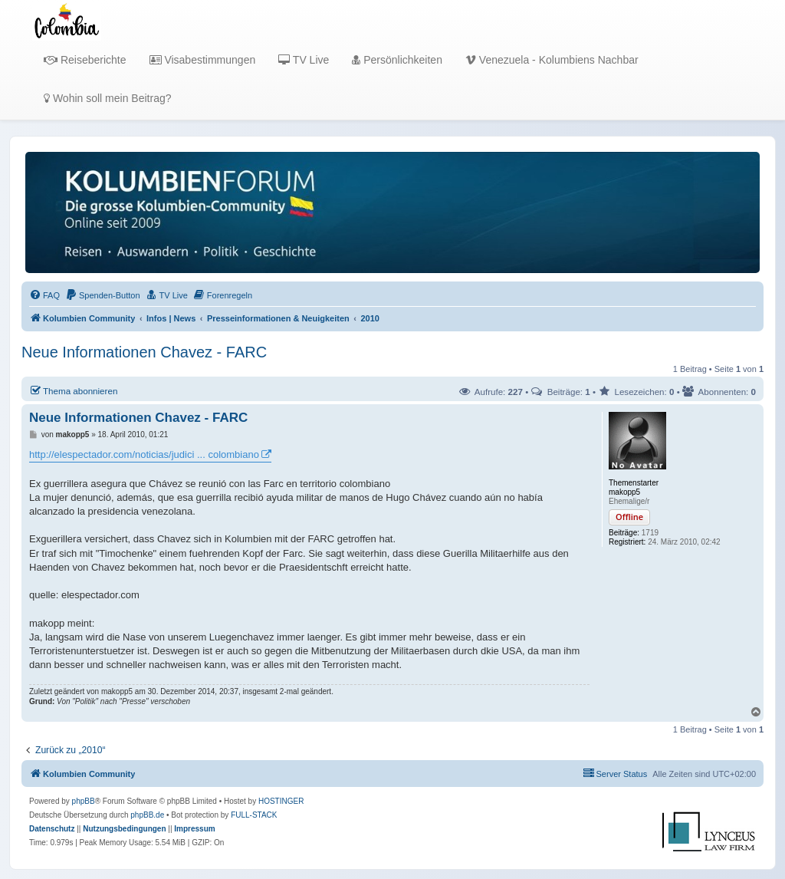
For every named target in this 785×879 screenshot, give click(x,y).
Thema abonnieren (73, 390)
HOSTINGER (281, 801)
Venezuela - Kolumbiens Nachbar (552, 60)
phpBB (83, 801)
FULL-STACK (254, 815)
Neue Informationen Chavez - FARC (144, 352)
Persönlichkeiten (397, 60)
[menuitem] (44, 295)
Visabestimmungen (202, 60)
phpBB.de (147, 815)
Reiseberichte (85, 60)
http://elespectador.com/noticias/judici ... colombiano (144, 454)
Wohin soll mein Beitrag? (107, 98)
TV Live (303, 60)
